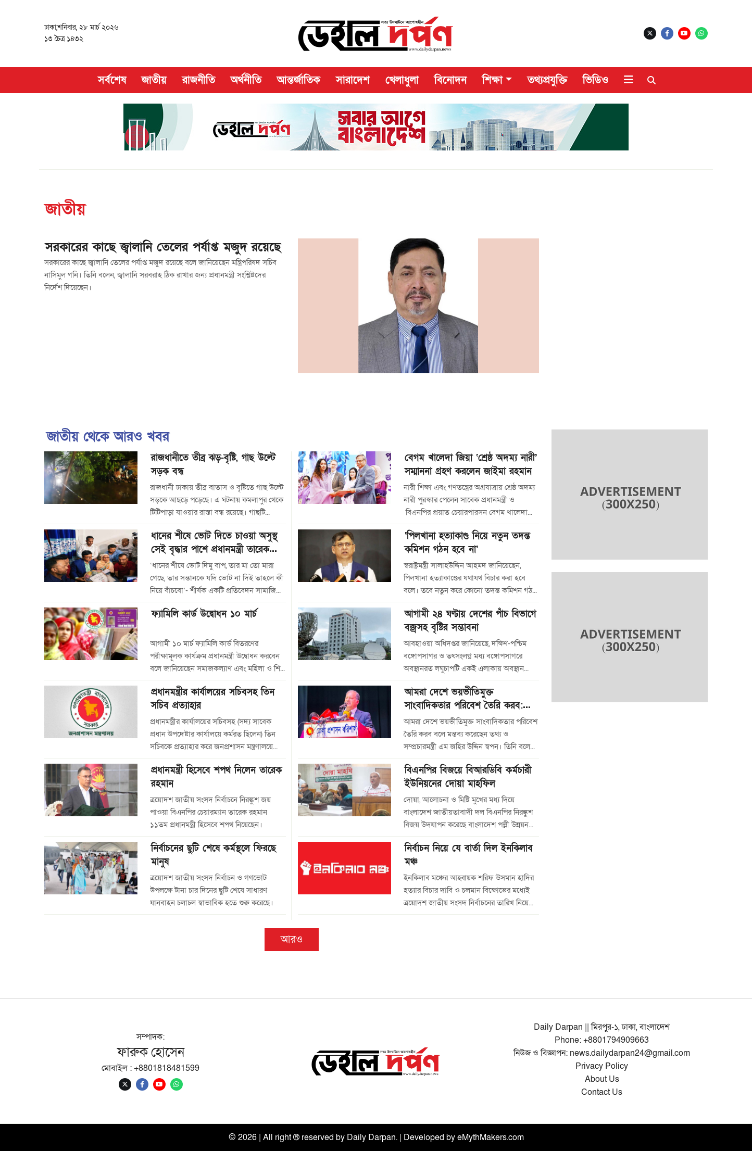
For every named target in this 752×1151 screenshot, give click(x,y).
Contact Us (601, 1092)
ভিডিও (595, 80)
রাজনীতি (198, 80)
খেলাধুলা (402, 80)
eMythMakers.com (490, 1137)
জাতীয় (154, 80)
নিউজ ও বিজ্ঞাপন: (541, 1053)
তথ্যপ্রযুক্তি (547, 80)
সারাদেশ (353, 80)
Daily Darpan (371, 1137)
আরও (292, 939)
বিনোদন (450, 80)
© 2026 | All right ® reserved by (288, 1137)
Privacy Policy (601, 1066)
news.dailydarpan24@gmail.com (630, 1053)
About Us (602, 1079)
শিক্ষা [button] (492, 80)
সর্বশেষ (112, 80)
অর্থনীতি (246, 80)
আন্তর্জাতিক (298, 80)
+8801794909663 (616, 1040)
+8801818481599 (166, 1068)
